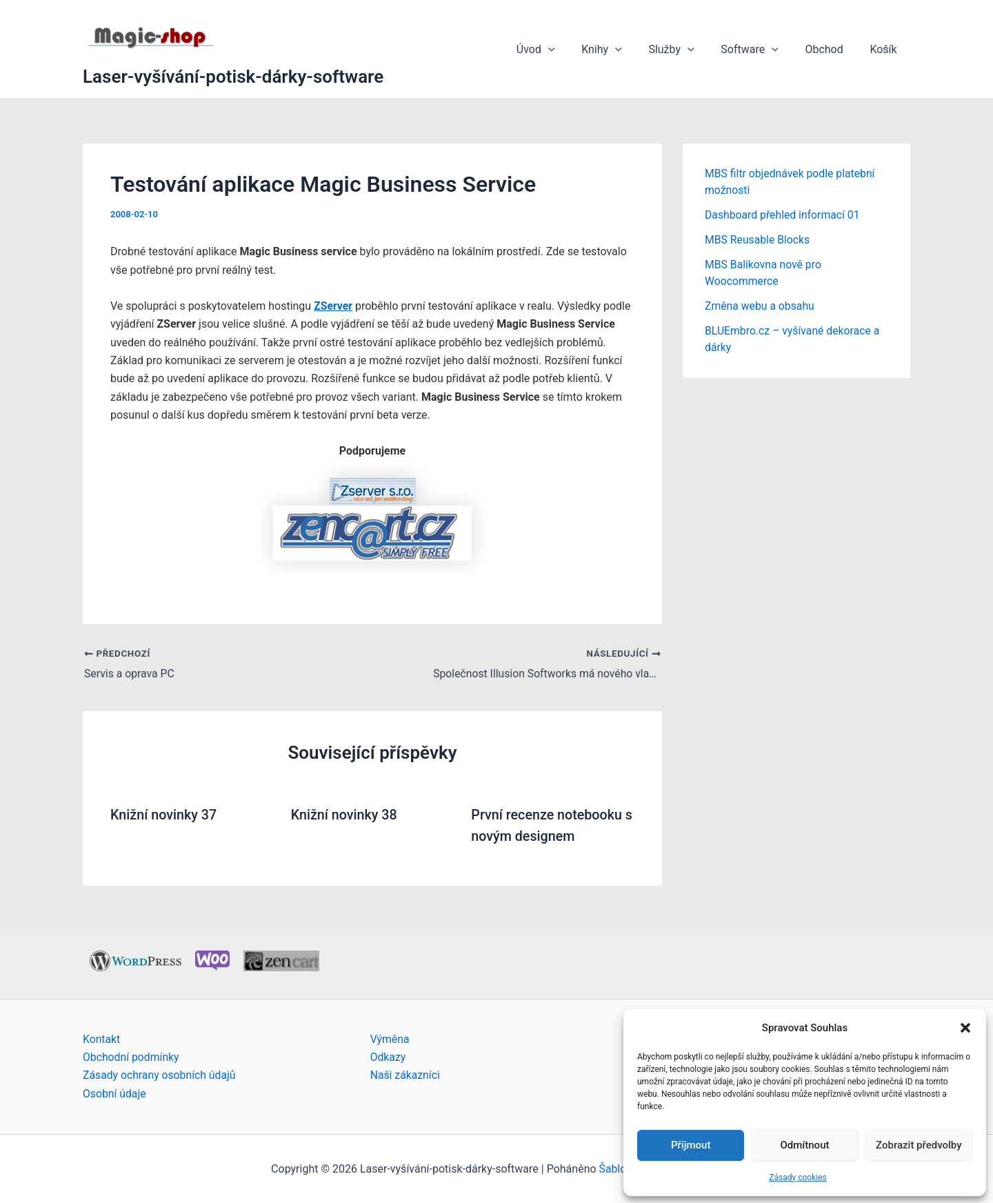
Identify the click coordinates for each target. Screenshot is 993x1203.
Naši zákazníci (405, 1074)
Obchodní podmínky (132, 1056)
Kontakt (102, 1037)
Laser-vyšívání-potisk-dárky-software (233, 76)
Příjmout (690, 1145)
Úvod (560, 49)
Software (761, 49)
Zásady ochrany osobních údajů (160, 1074)
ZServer (333, 305)
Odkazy (388, 1056)
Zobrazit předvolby (919, 1145)
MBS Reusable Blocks (758, 239)
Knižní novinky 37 (164, 814)
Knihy (622, 49)
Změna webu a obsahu (760, 305)
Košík (885, 49)
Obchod (831, 49)
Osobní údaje (115, 1093)
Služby (687, 49)
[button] (965, 1028)
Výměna (390, 1037)
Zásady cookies (797, 1177)
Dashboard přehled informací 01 (783, 214)
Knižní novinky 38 (345, 814)
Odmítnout (805, 1145)
